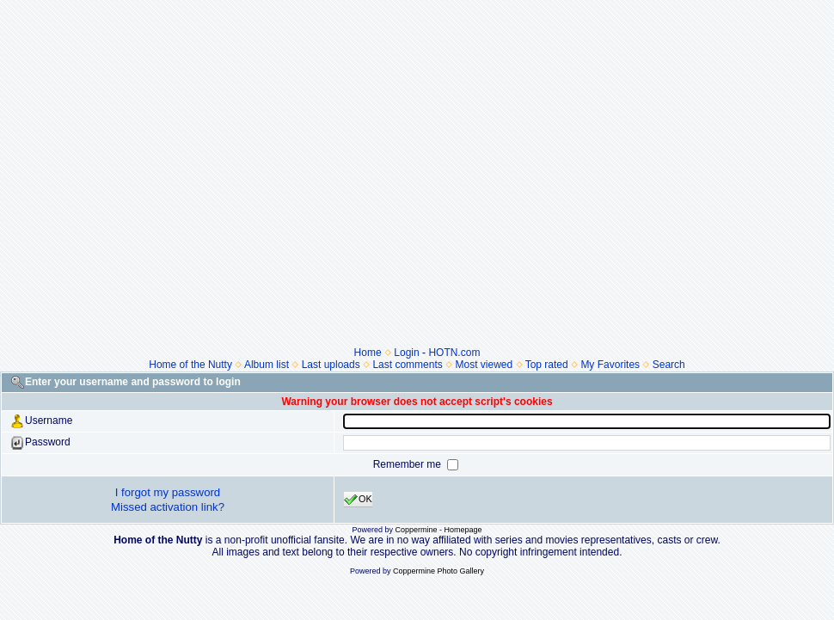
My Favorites (610, 365)
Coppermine (416, 529)
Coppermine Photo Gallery (438, 571)
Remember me (409, 464)
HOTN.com (454, 353)
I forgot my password (167, 492)
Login (406, 353)
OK (358, 499)
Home (368, 353)
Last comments (407, 365)
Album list (266, 365)
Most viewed (483, 365)
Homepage (463, 529)
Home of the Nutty (190, 365)
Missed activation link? (167, 506)
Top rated (546, 365)
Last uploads (331, 365)
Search (669, 365)
